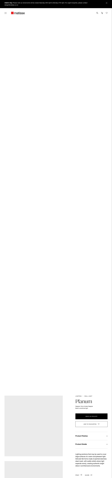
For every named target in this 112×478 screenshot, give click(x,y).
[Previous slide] (5, 202)
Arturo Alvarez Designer (87, 406)
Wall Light (88, 396)
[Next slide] (107, 202)
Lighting (78, 396)
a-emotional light (83, 408)
